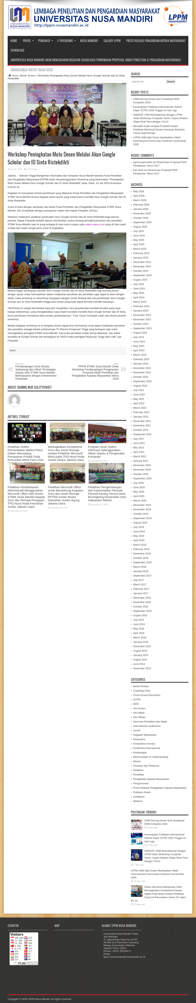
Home (13, 40)
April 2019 (139, 540)
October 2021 (140, 429)
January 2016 (140, 641)
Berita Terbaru (28, 75)
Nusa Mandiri (89, 40)
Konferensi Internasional (146, 748)
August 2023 (140, 332)
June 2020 (139, 487)
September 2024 (142, 275)
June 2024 (139, 288)
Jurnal (136, 730)
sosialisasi (139, 796)
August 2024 (140, 279)
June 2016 (139, 624)
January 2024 (140, 310)
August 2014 (140, 659)
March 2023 (139, 354)
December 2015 (142, 646)
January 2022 (140, 416)
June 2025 (139, 235)
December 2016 (142, 597)
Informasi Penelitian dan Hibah (150, 721)
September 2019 (142, 518)
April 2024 (139, 297)
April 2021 (139, 452)
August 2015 (140, 650)
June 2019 (139, 531)
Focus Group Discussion (146, 695)
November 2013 (142, 668)
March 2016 (139, 637)
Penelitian (138, 774)
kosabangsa (140, 752)
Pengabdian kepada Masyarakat (151, 779)
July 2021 (138, 438)
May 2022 (138, 399)
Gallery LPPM (112, 40)
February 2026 (141, 204)
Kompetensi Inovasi (144, 743)
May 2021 (138, 447)
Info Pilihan (139, 717)
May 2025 (138, 240)
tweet (13, 350)
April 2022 (139, 403)
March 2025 (139, 248)
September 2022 (142, 381)
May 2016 (138, 628)
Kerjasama (139, 739)
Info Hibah (139, 712)
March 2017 (139, 584)
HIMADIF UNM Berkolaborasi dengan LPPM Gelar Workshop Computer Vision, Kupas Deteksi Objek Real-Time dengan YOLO (160, 118)
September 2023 (142, 328)
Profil (28, 40)
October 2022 (140, 376)
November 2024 (142, 266)
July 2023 (138, 337)
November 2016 (142, 602)
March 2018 (139, 566)
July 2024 (138, 284)
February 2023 (141, 359)
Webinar (137, 801)
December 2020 (142, 465)
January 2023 (140, 363)
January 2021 (140, 460)
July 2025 (138, 231)
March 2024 (139, 301)
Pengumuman (141, 783)
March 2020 (139, 500)
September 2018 (142, 562)
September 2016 (142, 611)
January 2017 (140, 593)
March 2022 (139, 407)
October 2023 (140, 323)
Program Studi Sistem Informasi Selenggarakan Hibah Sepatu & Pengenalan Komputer (106, 451)
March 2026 (139, 200)
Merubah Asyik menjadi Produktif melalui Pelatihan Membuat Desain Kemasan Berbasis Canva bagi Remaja (159, 129)
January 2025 (140, 257)
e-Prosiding (66, 40)
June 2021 (139, 443)
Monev (137, 761)
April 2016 (139, 633)
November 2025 (142, 213)
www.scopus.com (95, 224)
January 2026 (140, 209)
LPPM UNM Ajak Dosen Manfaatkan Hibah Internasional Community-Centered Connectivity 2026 (159, 141)
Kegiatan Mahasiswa (144, 734)
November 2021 (142, 425)
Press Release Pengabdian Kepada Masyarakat (156, 40)
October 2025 (140, 217)
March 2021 (139, 456)
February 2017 (141, 588)
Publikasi (45, 40)
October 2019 (140, 513)
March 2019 (139, 544)
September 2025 (142, 222)
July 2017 (138, 580)
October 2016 (140, 606)
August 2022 (140, 385)
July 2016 (138, 619)
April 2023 (139, 350)
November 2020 (142, 469)
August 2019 (140, 522)
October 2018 (140, 558)
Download (17, 50)
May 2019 (138, 535)
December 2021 (142, 421)
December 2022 (142, 368)
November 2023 (142, 319)
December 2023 (142, 315)
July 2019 (138, 527)
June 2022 (139, 394)
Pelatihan (138, 770)
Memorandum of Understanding (150, 756)
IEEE (136, 703)
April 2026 (139, 195)
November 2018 (142, 553)
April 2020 (139, 496)
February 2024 (141, 306)
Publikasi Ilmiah (141, 792)
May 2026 (138, 191)
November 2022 (142, 372)
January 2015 (140, 655)
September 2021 (142, 434)
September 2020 (142, 478)
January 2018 (140, 571)
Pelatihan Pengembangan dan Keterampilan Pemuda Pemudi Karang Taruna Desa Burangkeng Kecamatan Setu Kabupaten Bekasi (107, 493)
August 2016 (140, 615)
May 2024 (138, 293)
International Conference (146, 726)
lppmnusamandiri (142, 162)
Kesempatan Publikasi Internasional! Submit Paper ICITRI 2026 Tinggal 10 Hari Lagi (165, 838)
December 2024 (142, 262)
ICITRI (136, 699)
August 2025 (140, 226)
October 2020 (140, 474)
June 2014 (139, 664)
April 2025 (139, 244)
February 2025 (141, 253)
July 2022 (138, 390)
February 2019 (141, 549)
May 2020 (138, 491)
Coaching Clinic (141, 690)
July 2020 (138, 482)
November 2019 (142, 509)
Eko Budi (138, 170)
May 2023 (138, 346)
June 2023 (139, 341)
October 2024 (140, 270)
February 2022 (141, 412)
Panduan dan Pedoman (146, 765)
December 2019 (142, 505)
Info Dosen (139, 708)
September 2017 (142, 575)
